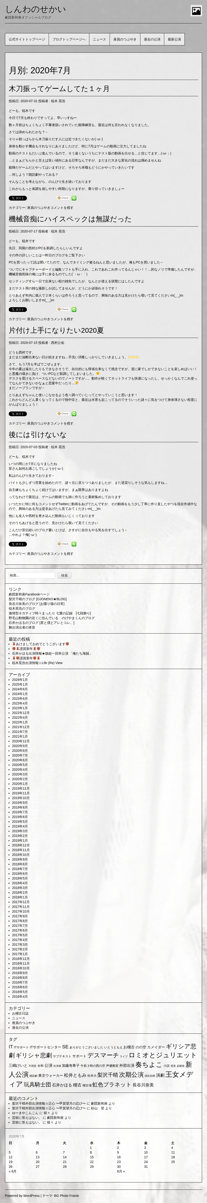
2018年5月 (20, 878)
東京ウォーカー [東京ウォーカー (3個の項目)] (50, 1075)
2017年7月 (20, 925)
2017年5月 (20, 935)
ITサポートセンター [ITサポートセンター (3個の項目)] (45, 1047)
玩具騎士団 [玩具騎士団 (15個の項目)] (37, 1084)
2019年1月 (20, 840)
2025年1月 (20, 684)
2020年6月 (20, 760)
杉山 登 (97, 1108)
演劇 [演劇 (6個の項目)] (160, 1075)
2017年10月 (21, 911)
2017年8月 (20, 921)
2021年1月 (20, 736)
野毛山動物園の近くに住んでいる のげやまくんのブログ (52, 618)
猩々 (47, 1113)
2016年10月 (21, 968)
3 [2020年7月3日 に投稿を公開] (145, 1148)
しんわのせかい (35, 9)
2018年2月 (20, 892)
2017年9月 (20, 916)
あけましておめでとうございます (40, 644)
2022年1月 (20, 722)
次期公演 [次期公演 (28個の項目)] (131, 1074)
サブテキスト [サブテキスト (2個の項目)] (62, 1056)
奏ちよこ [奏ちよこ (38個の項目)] (149, 1064)
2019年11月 (21, 793)
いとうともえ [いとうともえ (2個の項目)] (113, 1047)
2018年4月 (20, 883)
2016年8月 (20, 978)
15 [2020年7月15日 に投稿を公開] (92, 1157)
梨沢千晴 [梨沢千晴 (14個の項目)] (107, 1075)
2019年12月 (21, 788)
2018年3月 (20, 888)
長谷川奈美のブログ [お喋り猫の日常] (37, 604)
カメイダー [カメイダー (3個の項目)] (156, 1047)
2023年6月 (20, 698)
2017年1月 (20, 954)
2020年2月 (20, 779)
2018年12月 (21, 845)
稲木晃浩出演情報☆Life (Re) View (37, 663)
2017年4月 (20, 940)
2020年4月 (20, 769)
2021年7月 (20, 732)
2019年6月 (20, 817)
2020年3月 (20, 774)
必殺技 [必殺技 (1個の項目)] (181, 1065)
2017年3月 (20, 944)
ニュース (99, 39)
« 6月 (13, 1171)
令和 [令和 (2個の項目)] (40, 1065)
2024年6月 (20, 689)
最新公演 (174, 39)
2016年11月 (21, 963)
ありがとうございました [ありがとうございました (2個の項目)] (86, 1047)
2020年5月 (20, 765)
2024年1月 (20, 694)
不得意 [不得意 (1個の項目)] (32, 1065)
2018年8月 (20, 864)
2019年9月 (20, 803)
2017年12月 (21, 902)
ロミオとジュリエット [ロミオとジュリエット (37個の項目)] (163, 1055)
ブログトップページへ (69, 39)
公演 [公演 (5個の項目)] (48, 1065)
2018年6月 (20, 873)
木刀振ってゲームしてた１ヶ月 (59, 88)
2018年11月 (21, 850)
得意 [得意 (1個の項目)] (173, 1065)
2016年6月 (20, 987)
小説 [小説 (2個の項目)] (167, 1065)
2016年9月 (20, 973)
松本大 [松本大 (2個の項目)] (92, 1075)
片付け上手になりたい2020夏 (56, 330)
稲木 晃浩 (58, 101)
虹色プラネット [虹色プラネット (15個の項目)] (112, 1084)
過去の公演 (152, 39)
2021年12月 (21, 727)
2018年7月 (20, 869)
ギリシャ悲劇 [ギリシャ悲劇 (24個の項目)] (34, 1055)
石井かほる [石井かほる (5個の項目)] (62, 1085)
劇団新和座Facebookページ (29, 594)
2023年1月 (20, 708)
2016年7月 (20, 982)
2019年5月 (20, 821)
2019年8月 (20, 807)
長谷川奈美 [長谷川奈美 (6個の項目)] (143, 1085)
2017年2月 (20, 949)
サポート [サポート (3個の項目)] (79, 1056)
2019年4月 (20, 826)
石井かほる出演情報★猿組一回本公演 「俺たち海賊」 (52, 653)
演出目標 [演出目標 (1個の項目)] (150, 1075)
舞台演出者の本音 (22, 627)
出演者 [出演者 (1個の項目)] (57, 1065)
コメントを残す (61, 208)
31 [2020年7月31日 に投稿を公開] (146, 1166)
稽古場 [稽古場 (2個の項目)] (87, 1085)
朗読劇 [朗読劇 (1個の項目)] (33, 1075)
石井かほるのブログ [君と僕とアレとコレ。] (41, 623)
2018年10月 (21, 855)
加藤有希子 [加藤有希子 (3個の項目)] (71, 1065)
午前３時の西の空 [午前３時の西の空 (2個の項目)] (93, 1065)
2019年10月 (21, 798)
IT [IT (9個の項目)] (11, 1046)
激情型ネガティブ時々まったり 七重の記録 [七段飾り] (50, 613)
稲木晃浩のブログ (22, 608)
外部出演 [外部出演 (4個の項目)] (126, 1065)
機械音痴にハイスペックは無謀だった (70, 219)
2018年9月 (20, 859)
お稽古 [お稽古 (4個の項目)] (129, 1047)
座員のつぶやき (125, 39)
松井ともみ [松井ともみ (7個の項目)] (75, 1075)
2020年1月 (20, 784)
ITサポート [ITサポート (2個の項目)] (21, 1047)
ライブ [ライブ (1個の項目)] (124, 1056)
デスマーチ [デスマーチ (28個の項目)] (103, 1055)
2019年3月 (20, 831)
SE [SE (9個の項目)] (65, 1046)
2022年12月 (21, 713)
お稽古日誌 (20, 1013)
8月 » (121, 1171)
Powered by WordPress (22, 1196)
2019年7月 (20, 812)
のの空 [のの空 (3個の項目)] (141, 1047)
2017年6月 (20, 930)
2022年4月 (20, 717)
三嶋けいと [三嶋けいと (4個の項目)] (18, 1065)
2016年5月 (20, 992)
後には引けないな (38, 434)
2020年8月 (20, 750)
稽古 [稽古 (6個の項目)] (77, 1085)
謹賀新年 (26, 649)
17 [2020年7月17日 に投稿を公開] (146, 1157)
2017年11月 (21, 907)
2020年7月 (20, 755)
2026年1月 (20, 680)
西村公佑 (57, 343)
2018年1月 (20, 897)
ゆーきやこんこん (25, 1113)
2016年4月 (20, 996)
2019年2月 (20, 836)
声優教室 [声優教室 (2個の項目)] (112, 1065)
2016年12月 (21, 959)
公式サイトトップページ (27, 39)
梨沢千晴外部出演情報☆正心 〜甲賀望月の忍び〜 (49, 1103)
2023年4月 (20, 703)
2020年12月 (21, 741)
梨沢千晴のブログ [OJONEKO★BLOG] (38, 599)
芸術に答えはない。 (27, 1118)
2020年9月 (20, 746)
